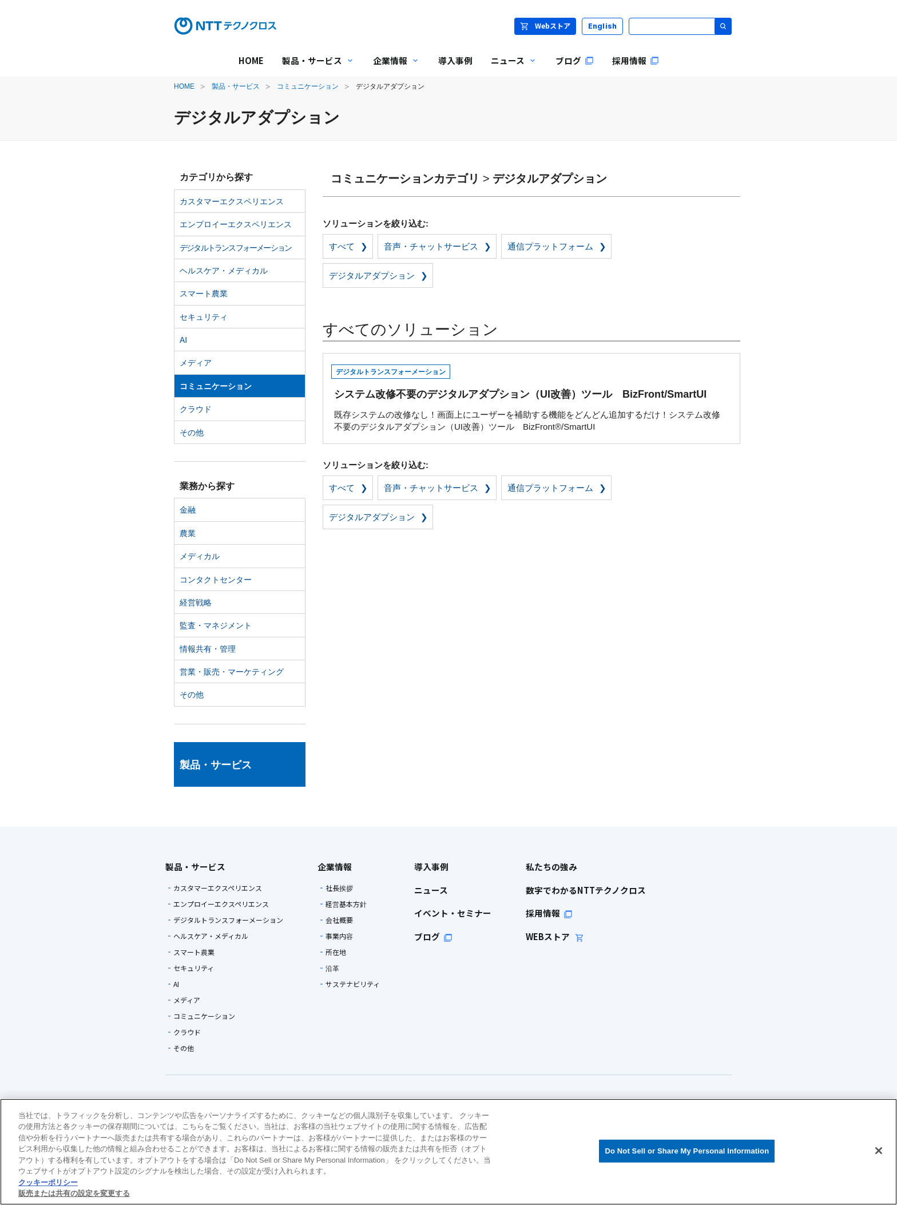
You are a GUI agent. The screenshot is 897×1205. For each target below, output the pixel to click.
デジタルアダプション (372, 275)
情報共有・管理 (208, 648)
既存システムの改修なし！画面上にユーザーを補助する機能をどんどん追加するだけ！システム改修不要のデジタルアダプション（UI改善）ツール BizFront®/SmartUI (529, 396)
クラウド (196, 409)
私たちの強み (551, 867)
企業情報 (334, 867)
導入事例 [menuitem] (455, 60)
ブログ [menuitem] (574, 60)
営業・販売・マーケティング (232, 671)
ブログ (433, 936)
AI (183, 339)
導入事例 (431, 867)
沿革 (332, 968)
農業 (188, 533)
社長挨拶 (339, 888)
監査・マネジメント (216, 625)
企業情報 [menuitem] (392, 68)
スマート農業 (204, 293)
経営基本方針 (346, 904)
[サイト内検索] (680, 26)
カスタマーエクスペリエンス (232, 201)
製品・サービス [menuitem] (314, 68)
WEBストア (555, 936)
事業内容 (339, 936)
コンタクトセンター (216, 579)
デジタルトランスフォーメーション (235, 247)
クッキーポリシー (48, 1182)
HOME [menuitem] (251, 60)
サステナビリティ (353, 984)
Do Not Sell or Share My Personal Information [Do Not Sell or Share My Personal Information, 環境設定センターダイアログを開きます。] (687, 1151)
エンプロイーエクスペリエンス (236, 224)
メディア (196, 362)
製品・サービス (236, 86)
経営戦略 (196, 602)
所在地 (336, 952)
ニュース (431, 890)
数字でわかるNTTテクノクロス (586, 890)
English (602, 26)
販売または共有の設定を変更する (74, 1193)
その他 (192, 432)
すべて (342, 246)
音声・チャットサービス (431, 246)
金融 (188, 509)
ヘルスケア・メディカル (224, 270)
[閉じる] (878, 1150)
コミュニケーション (308, 86)
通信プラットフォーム (550, 246)
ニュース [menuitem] (509, 68)
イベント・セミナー (452, 913)
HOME (184, 86)
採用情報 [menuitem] (635, 60)
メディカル (200, 556)
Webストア (545, 25)
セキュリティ (204, 317)
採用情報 (549, 913)
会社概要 (339, 920)
